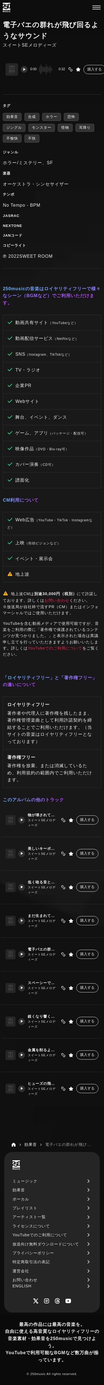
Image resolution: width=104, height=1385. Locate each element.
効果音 (12, 117)
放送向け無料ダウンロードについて (45, 1244)
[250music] (6, 7)
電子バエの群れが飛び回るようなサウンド (42, 949)
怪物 (65, 127)
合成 (32, 117)
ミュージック (24, 1181)
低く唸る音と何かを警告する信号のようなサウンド (42, 882)
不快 (32, 138)
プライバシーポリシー (33, 1253)
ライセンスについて (31, 1226)
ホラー (51, 117)
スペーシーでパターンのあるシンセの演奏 (42, 983)
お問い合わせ (56, 600)
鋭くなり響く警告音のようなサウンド (42, 1016)
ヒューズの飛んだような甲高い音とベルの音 (42, 1083)
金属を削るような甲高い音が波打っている (42, 1050)
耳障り (85, 127)
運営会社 (20, 1271)
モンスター (41, 127)
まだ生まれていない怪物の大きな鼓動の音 (42, 916)
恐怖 (71, 117)
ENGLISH (21, 1286)
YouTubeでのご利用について (55, 648)
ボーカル (20, 1199)
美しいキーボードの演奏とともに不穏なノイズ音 (42, 848)
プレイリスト (24, 1208)
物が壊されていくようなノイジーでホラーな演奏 (42, 815)
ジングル (14, 127)
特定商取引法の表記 (31, 1262)
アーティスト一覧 (29, 1217)
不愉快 (12, 138)
